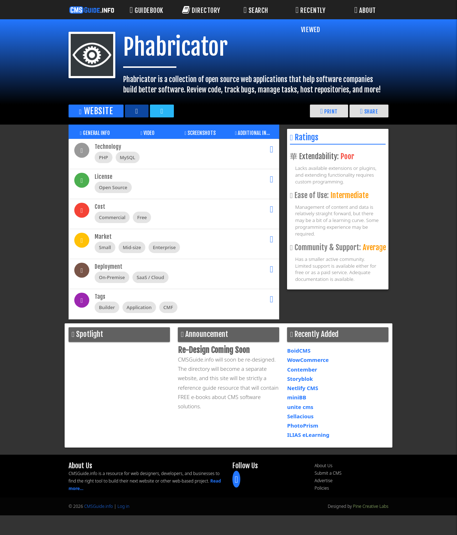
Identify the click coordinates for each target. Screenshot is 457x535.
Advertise (324, 481)
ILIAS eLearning (308, 434)
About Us (323, 466)
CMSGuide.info (98, 506)
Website (97, 110)
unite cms (300, 406)
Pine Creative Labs (370, 506)
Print (328, 110)
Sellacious (300, 416)
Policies (322, 488)
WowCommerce (307, 359)
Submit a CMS (328, 473)
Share (369, 110)
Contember (302, 369)
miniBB (296, 397)
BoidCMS (298, 350)
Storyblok (300, 378)
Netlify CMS (302, 388)
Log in (123, 506)
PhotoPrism (302, 425)
